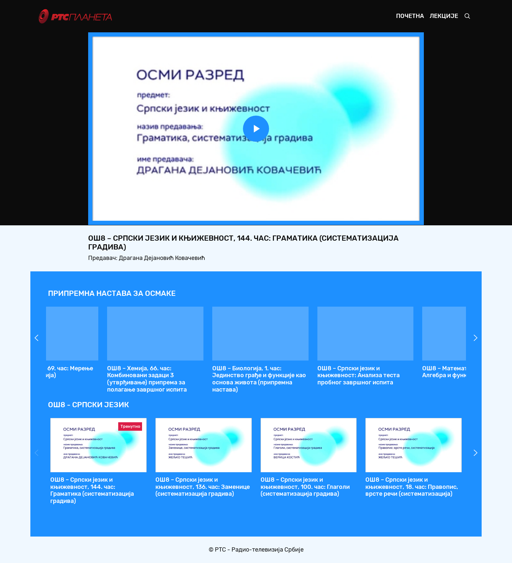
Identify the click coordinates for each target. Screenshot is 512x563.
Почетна (410, 16)
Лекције (444, 16)
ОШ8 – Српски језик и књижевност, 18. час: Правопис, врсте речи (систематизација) (411, 486)
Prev (36, 338)
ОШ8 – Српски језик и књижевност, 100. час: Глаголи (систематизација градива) (305, 486)
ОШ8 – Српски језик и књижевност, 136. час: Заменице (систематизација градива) (202, 486)
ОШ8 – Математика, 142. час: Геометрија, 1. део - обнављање (410, 372)
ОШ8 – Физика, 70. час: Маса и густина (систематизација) (199, 372)
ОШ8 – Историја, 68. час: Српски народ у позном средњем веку (97, 372)
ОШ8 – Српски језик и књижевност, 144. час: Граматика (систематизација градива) (302, 379)
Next (476, 338)
